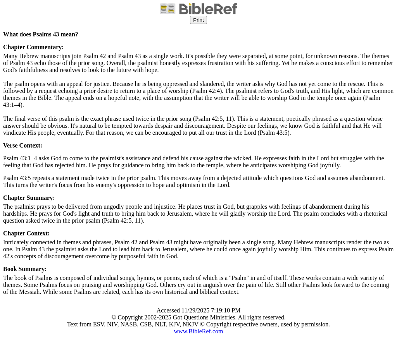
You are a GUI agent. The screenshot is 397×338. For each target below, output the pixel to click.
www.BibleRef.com (198, 331)
